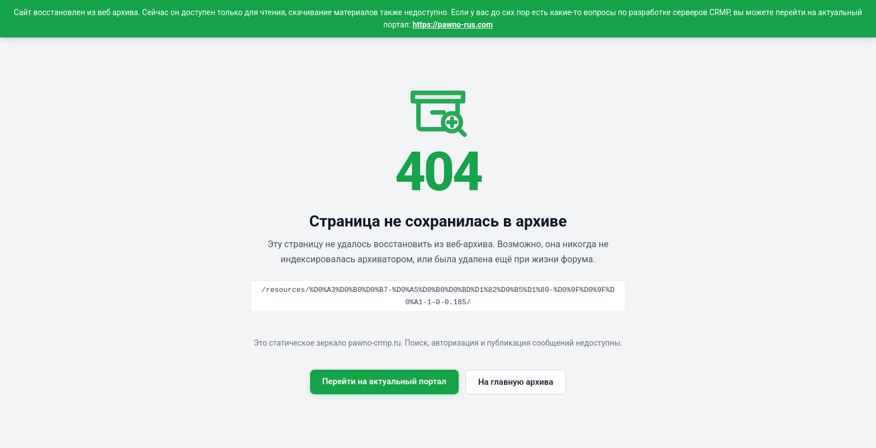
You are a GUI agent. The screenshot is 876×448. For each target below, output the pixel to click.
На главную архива (515, 382)
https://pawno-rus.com (453, 24)
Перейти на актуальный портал (384, 381)
